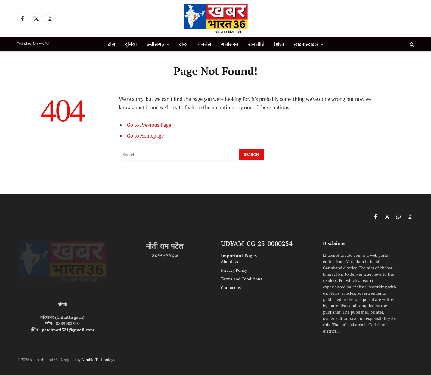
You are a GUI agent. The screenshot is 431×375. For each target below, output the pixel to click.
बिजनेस (204, 44)
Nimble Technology (98, 359)
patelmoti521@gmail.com (68, 330)
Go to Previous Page (149, 125)
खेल (183, 44)
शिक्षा (279, 44)
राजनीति (256, 44)
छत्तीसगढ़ (155, 44)
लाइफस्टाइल (306, 44)
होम (111, 44)
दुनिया (131, 44)
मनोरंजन (230, 44)
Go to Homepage (145, 135)
